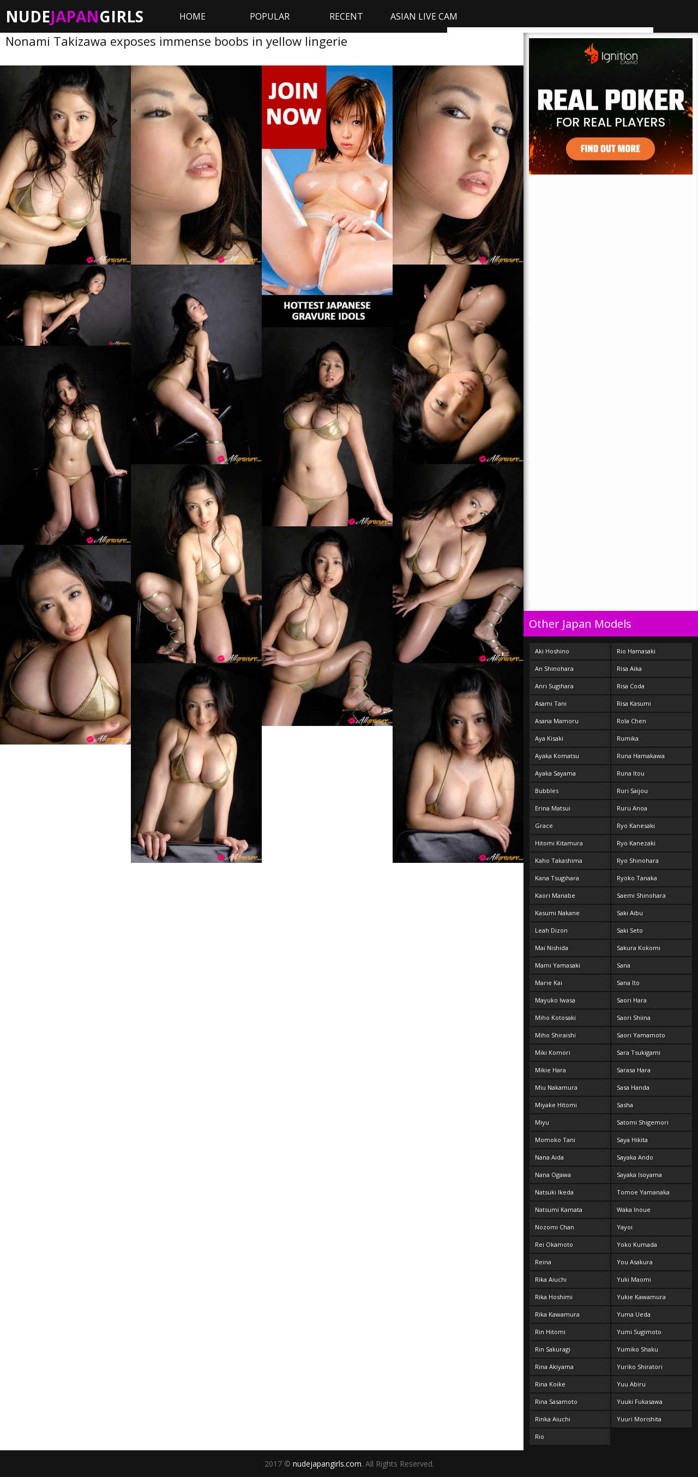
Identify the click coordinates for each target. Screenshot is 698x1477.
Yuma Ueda (634, 1314)
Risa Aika (629, 668)
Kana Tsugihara (557, 878)
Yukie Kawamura (641, 1297)
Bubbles (546, 790)
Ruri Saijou (632, 790)
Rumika (628, 738)
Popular (270, 16)
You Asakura (635, 1262)
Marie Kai (548, 982)
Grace (544, 825)
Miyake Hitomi (556, 1105)
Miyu (542, 1122)
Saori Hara (632, 1000)
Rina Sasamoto (556, 1401)
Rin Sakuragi (552, 1349)
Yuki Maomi (634, 1279)
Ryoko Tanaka (637, 878)
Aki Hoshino (552, 651)
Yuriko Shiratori (640, 1366)
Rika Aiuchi (551, 1279)
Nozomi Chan (554, 1227)
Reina (543, 1262)
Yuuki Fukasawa (640, 1401)
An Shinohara (554, 668)
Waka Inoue (634, 1209)
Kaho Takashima (558, 860)
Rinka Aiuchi (552, 1419)
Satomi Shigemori (643, 1122)
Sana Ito (628, 982)
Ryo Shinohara (638, 860)
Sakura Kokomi (638, 948)
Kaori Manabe (555, 895)
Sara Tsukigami (638, 1052)
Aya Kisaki (549, 738)
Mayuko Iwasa (555, 1000)
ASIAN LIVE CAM (424, 16)
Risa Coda (631, 686)
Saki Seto (630, 930)
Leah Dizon (551, 930)
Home (192, 16)
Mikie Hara (550, 1070)
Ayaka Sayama (555, 773)
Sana (623, 965)
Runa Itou (631, 773)
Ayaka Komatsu (557, 756)
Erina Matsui (552, 808)
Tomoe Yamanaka (643, 1192)
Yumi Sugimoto (639, 1332)
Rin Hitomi (550, 1332)
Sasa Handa (633, 1087)
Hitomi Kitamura (559, 843)
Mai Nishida (551, 948)
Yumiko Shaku (637, 1349)
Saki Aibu (630, 913)
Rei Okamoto (554, 1244)
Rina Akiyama (554, 1366)
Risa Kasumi (634, 703)
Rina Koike (550, 1384)
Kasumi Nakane (557, 913)
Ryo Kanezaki (636, 843)
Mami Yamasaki (557, 965)
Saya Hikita (632, 1140)
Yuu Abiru (631, 1384)
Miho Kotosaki (555, 1017)
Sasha (625, 1105)
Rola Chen (631, 721)
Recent (346, 16)
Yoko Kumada (637, 1244)
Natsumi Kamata (558, 1209)
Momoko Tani (555, 1140)
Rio (539, 1436)
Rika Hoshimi (554, 1297)
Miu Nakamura (556, 1087)
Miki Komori (552, 1052)
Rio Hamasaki (636, 651)
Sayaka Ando (635, 1157)
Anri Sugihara (554, 686)
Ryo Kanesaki (636, 825)
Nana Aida (549, 1157)
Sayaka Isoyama (639, 1174)
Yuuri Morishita (639, 1419)
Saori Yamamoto (641, 1035)
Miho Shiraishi (555, 1035)
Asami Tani (551, 703)
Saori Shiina (634, 1017)
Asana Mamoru (557, 721)
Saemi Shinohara (641, 895)
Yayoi (625, 1227)
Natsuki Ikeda (554, 1192)
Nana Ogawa (553, 1174)
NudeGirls (74, 16)
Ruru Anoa (632, 808)
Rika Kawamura (557, 1314)
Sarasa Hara (634, 1070)
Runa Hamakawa (641, 756)
